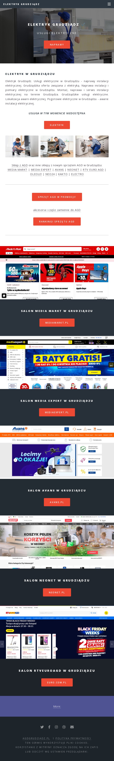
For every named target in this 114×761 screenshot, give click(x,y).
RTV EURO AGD (93, 169)
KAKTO (63, 174)
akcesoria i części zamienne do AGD (57, 210)
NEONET (73, 169)
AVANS (59, 169)
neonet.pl (57, 592)
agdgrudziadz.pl (36, 738)
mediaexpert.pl (57, 412)
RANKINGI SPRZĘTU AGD (57, 221)
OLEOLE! (36, 174)
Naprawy (57, 44)
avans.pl (57, 502)
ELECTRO (77, 174)
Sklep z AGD (20, 165)
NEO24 (50, 174)
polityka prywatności (73, 738)
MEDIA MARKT (17, 169)
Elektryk (57, 125)
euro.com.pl (57, 682)
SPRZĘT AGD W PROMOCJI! (57, 196)
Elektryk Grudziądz (21, 4)
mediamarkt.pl (57, 322)
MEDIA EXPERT (41, 169)
